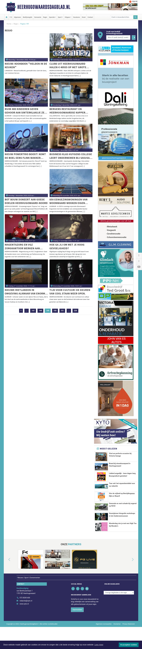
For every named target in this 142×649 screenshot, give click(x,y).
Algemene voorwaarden (104, 636)
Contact (90, 17)
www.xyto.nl (24, 616)
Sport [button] (60, 17)
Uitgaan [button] (67, 17)
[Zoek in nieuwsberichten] (122, 17)
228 (75, 311)
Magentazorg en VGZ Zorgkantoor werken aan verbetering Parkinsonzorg (24, 246)
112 (10, 17)
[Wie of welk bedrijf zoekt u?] (118, 37)
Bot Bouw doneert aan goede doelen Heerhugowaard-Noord (26, 201)
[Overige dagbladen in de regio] (119, 605)
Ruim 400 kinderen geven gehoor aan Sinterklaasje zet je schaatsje (25, 110)
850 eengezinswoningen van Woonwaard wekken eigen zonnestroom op (68, 201)
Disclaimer (117, 636)
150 (55, 311)
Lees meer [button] (98, 645)
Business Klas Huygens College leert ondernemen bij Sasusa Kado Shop (70, 156)
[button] (6, 572)
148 (40, 311)
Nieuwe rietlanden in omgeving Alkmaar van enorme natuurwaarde (26, 291)
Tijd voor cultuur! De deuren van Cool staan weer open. (69, 291)
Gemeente (37, 17)
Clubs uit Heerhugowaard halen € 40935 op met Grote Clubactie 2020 (67, 65)
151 (62, 311)
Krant (84, 17)
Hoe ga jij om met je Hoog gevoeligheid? (66, 246)
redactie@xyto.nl (26, 613)
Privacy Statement (129, 636)
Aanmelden (77, 622)
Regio (45, 17)
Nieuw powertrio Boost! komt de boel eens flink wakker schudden (25, 156)
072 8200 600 (25, 610)
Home (9, 24)
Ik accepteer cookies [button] (128, 645)
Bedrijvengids (27, 17)
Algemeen (17, 17)
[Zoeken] (135, 17)
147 (33, 311)
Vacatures (76, 17)
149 (48, 311)
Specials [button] (52, 17)
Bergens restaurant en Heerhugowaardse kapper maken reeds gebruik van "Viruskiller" (67, 110)
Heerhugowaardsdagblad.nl (43, 7)
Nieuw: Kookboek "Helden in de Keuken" (26, 65)
